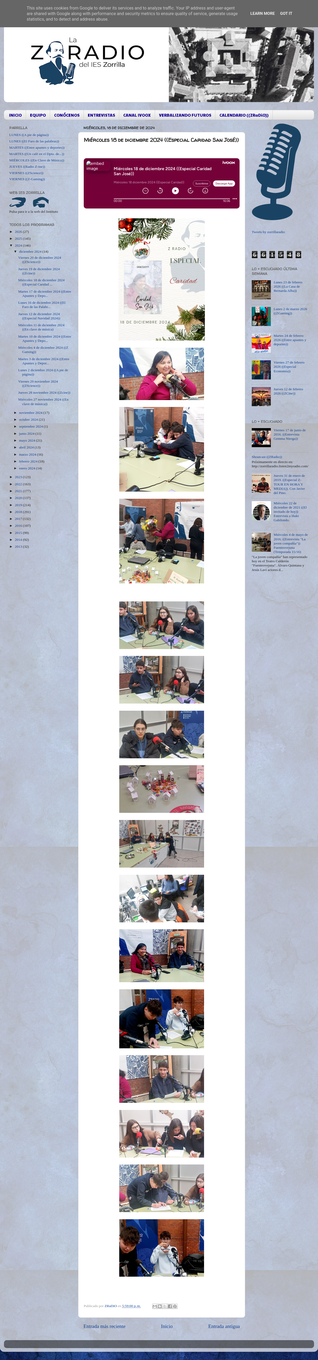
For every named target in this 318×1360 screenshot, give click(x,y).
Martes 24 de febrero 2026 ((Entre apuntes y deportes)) (289, 340)
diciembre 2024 (30, 251)
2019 (19, 505)
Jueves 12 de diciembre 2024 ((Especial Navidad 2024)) (39, 316)
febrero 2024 (28, 461)
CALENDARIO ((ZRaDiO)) (243, 115)
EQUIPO (38, 115)
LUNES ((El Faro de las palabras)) (34, 141)
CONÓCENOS (67, 115)
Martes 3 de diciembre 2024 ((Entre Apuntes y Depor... (43, 361)
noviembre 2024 (31, 413)
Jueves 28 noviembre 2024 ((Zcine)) (44, 393)
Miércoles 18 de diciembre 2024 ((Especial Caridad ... (41, 282)
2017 (19, 519)
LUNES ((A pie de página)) (29, 135)
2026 (19, 232)
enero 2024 (27, 468)
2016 (19, 526)
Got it (286, 13)
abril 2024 (27, 447)
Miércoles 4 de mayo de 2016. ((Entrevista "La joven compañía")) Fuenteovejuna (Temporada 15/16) (290, 543)
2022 (19, 484)
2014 (19, 540)
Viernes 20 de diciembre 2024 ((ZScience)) (39, 260)
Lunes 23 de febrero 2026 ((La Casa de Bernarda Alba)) (287, 286)
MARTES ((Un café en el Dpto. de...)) (36, 154)
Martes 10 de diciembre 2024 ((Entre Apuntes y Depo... (44, 338)
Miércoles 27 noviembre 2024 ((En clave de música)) (43, 401)
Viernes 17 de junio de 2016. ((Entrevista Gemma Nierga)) (289, 434)
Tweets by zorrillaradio (268, 232)
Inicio (167, 1326)
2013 (19, 546)
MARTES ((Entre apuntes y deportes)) (36, 147)
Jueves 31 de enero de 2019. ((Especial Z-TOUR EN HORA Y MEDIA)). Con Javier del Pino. (289, 484)
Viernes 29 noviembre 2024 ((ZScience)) (38, 383)
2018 (19, 512)
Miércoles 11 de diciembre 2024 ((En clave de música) (41, 327)
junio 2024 (27, 434)
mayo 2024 (27, 440)
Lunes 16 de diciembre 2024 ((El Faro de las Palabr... (41, 305)
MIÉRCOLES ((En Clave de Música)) (36, 160)
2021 (19, 491)
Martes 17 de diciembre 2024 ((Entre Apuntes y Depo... (44, 293)
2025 (19, 239)
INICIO (15, 115)
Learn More (262, 13)
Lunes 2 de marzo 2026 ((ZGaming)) (290, 311)
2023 (19, 477)
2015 (19, 533)
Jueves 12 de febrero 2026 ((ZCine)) (288, 391)
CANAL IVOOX (137, 115)
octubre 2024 (29, 419)
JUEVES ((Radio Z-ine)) (27, 167)
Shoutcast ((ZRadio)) (267, 457)
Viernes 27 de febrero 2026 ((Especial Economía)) (288, 366)
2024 (19, 245)
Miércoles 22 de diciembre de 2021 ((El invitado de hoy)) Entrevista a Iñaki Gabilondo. (290, 511)
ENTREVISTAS (101, 115)
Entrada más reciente (104, 1326)
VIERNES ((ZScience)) (26, 173)
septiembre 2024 (31, 426)
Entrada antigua (224, 1326)
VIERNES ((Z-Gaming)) (27, 179)
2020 (19, 498)
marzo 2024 (28, 454)
